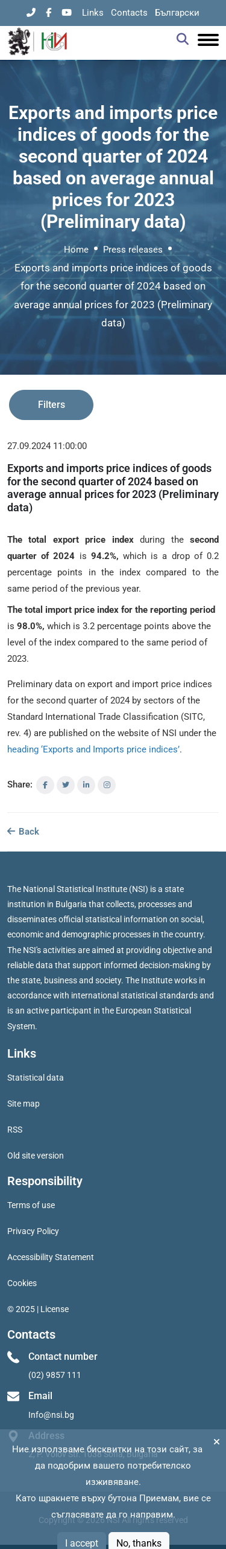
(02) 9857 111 (54, 1375)
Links (93, 12)
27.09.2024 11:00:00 (47, 446)
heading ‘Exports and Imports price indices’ (93, 749)
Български (177, 12)
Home (76, 249)
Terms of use (31, 1205)
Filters (51, 404)
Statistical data (35, 1077)
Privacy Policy (33, 1231)
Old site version (35, 1155)
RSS (14, 1129)
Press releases (133, 249)
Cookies (22, 1283)
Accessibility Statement (50, 1257)
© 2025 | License (38, 1309)
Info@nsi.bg (51, 1415)
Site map (23, 1103)
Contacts (129, 12)
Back (23, 831)
